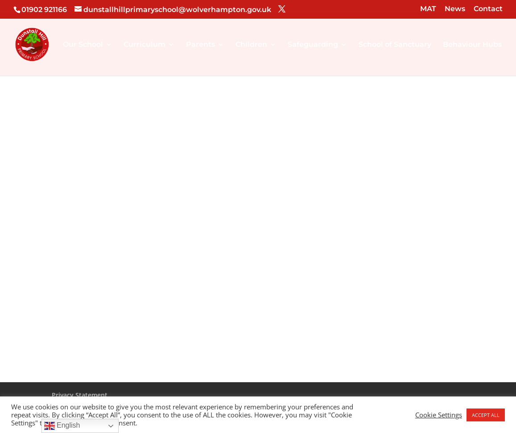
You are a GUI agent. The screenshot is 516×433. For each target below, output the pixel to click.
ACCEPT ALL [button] (485, 415)
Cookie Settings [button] (438, 415)
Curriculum (144, 45)
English (62, 426)
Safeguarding (313, 45)
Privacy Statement (79, 395)
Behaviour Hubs (472, 45)
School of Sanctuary (395, 45)
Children (251, 45)
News (455, 9)
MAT (428, 9)
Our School (83, 45)
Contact (488, 9)
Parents (200, 45)
